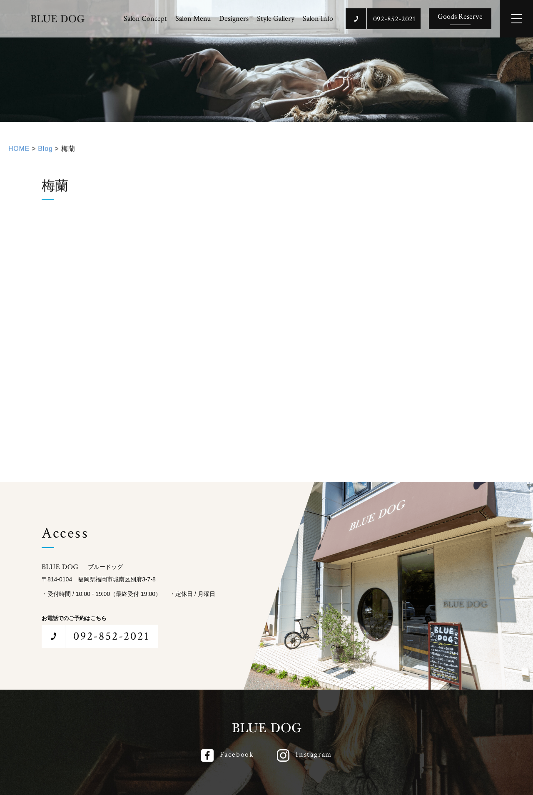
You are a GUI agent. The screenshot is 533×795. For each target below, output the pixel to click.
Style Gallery (275, 18)
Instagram (314, 754)
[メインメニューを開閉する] (516, 18)
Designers (234, 18)
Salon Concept (145, 18)
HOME (19, 153)
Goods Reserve (460, 16)
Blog (45, 153)
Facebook (237, 754)
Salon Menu (193, 18)
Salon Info (318, 18)
